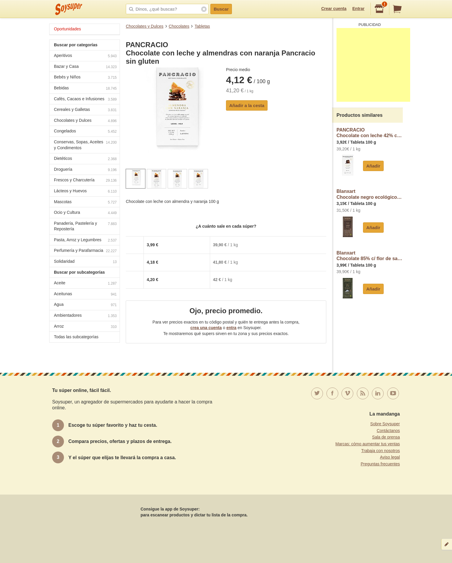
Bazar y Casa (85, 67)
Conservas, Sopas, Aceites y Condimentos (85, 144)
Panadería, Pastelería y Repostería (85, 226)
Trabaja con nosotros (380, 450)
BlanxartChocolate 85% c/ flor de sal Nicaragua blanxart (369, 255)
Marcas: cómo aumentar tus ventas (367, 443)
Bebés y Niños (85, 78)
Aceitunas (85, 294)
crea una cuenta (206, 327)
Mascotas (85, 202)
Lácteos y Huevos (85, 191)
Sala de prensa (386, 437)
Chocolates (179, 26)
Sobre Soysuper (385, 423)
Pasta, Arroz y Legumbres (85, 240)
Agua (85, 305)
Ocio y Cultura (85, 213)
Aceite (85, 283)
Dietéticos (85, 159)
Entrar (358, 8)
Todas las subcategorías (76, 336)
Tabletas (202, 26)
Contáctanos (388, 430)
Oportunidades (67, 29)
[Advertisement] (373, 65)
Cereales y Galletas (85, 110)
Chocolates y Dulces (145, 26)
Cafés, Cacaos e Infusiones (85, 99)
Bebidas (85, 89)
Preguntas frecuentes (380, 464)
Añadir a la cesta (246, 105)
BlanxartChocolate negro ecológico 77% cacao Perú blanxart (369, 194)
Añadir (373, 165)
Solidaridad (85, 262)
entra (231, 327)
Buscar (221, 9)
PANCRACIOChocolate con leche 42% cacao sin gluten (369, 132)
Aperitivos (85, 56)
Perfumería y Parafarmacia (85, 251)
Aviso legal (390, 457)
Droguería (85, 170)
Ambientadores (85, 316)
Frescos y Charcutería (85, 181)
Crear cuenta (334, 8)
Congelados (85, 132)
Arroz (85, 327)
